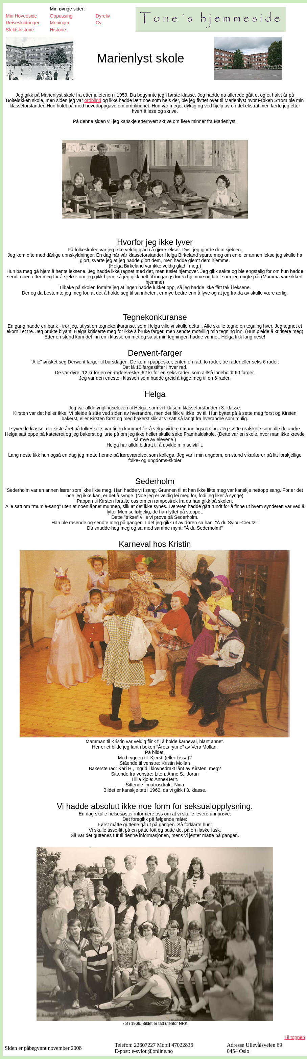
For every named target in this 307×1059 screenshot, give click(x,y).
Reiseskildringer (23, 22)
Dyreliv (103, 16)
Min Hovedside (21, 16)
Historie (58, 29)
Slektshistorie (20, 29)
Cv (98, 22)
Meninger (59, 22)
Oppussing (61, 16)
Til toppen (294, 1037)
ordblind (92, 100)
